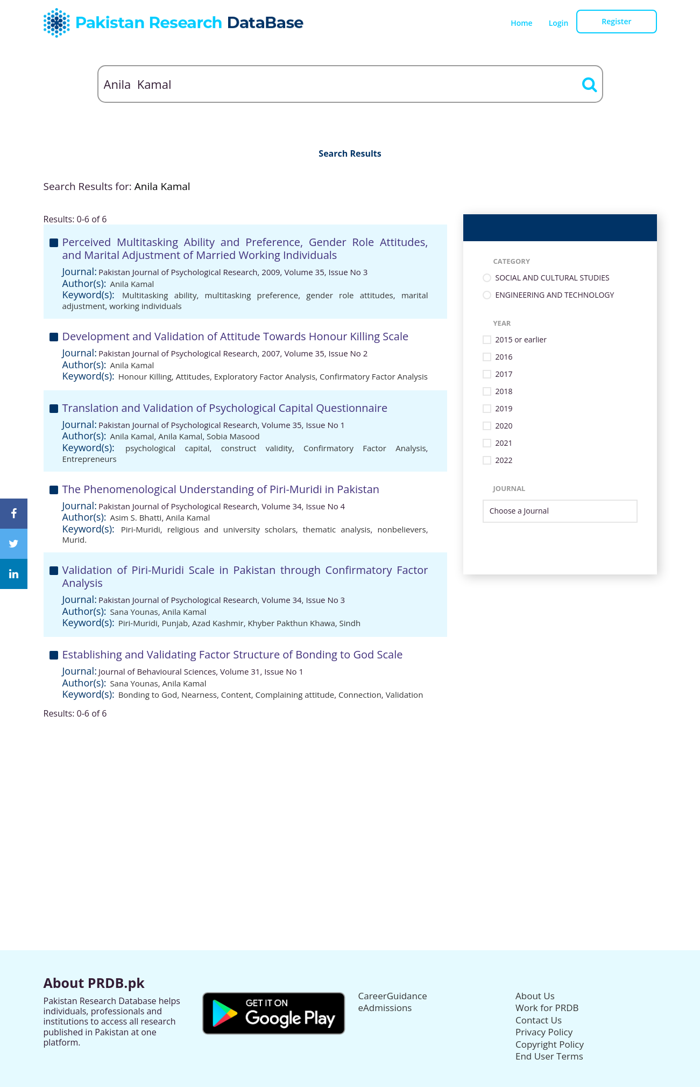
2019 (504, 408)
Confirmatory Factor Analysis (374, 376)
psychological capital (167, 448)
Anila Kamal (132, 283)
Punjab (175, 623)
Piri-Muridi (140, 529)
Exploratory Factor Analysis (265, 376)
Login (559, 23)
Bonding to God (148, 694)
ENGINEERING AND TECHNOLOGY (555, 295)
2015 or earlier (521, 340)
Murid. (74, 539)
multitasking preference (252, 295)
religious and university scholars (231, 529)
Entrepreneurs (89, 458)
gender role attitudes (349, 295)
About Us (535, 996)
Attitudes (193, 376)
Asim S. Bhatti (135, 517)
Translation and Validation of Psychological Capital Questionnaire (225, 408)
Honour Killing (145, 376)
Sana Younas (134, 611)
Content (236, 694)
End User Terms (549, 1056)
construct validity (256, 448)
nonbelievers (401, 529)
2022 (504, 460)
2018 (504, 391)
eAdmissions (385, 1007)
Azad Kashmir (218, 623)
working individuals (145, 305)
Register (616, 21)
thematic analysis (337, 529)
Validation (404, 694)
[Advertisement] (350, 794)
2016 (504, 357)
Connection (359, 694)
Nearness (199, 694)
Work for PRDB (547, 1007)
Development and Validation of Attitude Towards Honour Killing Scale (235, 336)
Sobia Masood (233, 436)
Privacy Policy (543, 1032)
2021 (504, 443)
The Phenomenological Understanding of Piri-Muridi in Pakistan (221, 489)
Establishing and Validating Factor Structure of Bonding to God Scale (232, 654)
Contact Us (538, 1020)
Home (522, 23)
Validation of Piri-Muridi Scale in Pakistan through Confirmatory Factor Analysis (245, 576)
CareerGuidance (392, 996)
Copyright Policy (549, 1044)
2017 (504, 374)
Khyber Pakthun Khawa (291, 623)
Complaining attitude (295, 694)
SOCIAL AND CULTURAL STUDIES (553, 278)
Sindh (350, 623)
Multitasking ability (159, 295)
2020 (504, 426)
